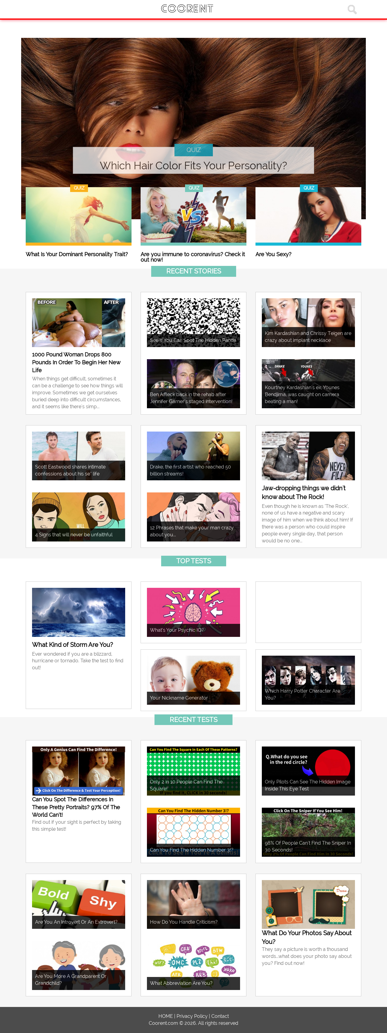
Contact (220, 1016)
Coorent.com (163, 1023)
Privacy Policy (192, 1016)
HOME (165, 1016)
